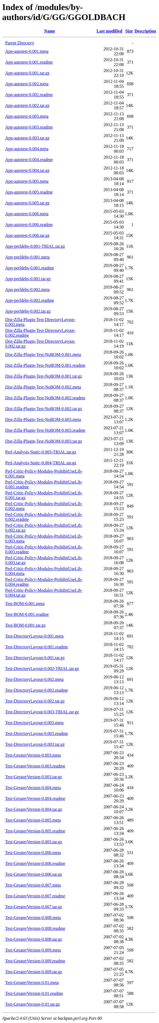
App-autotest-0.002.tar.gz (27, 105)
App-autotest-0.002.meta (26, 83)
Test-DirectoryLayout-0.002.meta (34, 679)
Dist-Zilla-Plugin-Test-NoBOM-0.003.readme (45, 430)
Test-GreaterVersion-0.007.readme (35, 896)
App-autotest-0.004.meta (26, 148)
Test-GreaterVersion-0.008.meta (33, 917)
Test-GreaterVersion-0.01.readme (34, 993)
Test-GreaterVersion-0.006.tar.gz (33, 874)
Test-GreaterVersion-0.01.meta (32, 982)
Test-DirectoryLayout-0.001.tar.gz (35, 657)
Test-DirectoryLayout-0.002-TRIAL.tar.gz (42, 668)
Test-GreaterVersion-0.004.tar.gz (33, 809)
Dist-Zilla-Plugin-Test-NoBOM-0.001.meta (43, 354)
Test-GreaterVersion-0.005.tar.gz (33, 841)
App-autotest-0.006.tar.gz (27, 235)
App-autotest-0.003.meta (26, 116)
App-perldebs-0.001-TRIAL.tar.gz (35, 246)
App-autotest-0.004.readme (29, 159)
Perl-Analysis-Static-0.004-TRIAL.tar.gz (40, 462)
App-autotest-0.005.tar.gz (27, 203)
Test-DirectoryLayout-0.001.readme (36, 647)
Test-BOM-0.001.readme (27, 614)
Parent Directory (19, 43)
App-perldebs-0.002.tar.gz (28, 311)
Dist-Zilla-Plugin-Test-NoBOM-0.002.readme (45, 398)
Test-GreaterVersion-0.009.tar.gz (33, 971)
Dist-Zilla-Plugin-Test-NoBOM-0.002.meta (43, 387)
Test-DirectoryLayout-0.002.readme (36, 690)
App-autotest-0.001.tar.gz (27, 73)
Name (49, 31)
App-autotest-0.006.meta (26, 213)
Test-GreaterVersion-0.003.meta (33, 755)
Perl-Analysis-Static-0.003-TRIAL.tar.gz (40, 452)
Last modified (109, 31)
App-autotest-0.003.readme (29, 127)
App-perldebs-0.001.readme (29, 268)
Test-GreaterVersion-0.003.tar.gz (33, 776)
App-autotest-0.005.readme (29, 192)
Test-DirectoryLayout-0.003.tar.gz (35, 744)
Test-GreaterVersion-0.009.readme (35, 961)
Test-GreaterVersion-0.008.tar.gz (33, 939)
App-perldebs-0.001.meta (27, 257)
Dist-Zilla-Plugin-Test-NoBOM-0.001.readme (45, 365)
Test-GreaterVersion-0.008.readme (35, 928)
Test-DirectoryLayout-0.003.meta (34, 722)
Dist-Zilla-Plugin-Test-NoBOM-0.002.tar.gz (43, 408)
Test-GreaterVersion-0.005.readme (35, 831)
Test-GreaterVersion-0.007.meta (33, 885)
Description (145, 31)
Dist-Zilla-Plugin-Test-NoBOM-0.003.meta (43, 419)
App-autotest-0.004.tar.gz (27, 170)
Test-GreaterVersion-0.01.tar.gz (32, 1004)
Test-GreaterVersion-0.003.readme (35, 766)
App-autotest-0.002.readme (29, 94)
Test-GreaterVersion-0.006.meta (33, 852)
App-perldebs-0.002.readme (29, 300)
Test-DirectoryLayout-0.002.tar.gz (35, 701)
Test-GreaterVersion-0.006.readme (35, 863)
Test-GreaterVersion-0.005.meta (33, 820)
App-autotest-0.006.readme (29, 224)
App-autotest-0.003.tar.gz (27, 138)
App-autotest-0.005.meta (26, 181)
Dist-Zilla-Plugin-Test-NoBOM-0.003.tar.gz (43, 441)
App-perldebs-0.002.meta (27, 289)
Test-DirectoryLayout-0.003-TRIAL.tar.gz (42, 712)
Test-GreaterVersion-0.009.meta (33, 950)
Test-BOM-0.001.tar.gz (25, 625)
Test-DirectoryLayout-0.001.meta (34, 636)
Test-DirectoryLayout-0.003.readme (36, 733)
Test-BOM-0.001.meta (25, 603)
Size (129, 31)
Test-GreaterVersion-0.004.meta (33, 787)
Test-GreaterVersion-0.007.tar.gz (33, 906)
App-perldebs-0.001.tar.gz (28, 278)
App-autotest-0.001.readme (29, 62)
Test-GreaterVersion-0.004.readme (35, 798)
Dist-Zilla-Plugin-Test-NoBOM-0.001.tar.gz (43, 376)
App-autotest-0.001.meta (26, 51)
